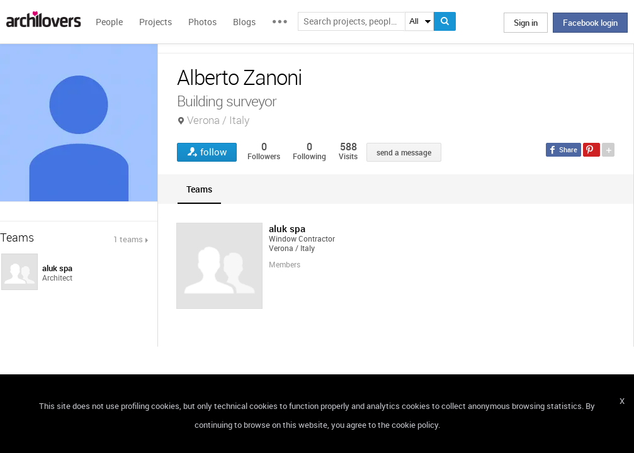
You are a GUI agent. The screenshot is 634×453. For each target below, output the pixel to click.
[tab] (199, 189)
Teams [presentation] (199, 189)
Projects (155, 22)
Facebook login (590, 22)
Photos (202, 22)
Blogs (244, 22)
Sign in (526, 22)
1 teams (128, 239)
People (109, 22)
